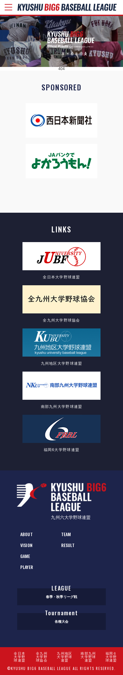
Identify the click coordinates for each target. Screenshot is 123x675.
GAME (25, 556)
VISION (26, 545)
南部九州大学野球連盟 (88, 657)
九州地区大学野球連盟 (64, 657)
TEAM (66, 534)
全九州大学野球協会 (41, 657)
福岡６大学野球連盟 (111, 657)
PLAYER (26, 567)
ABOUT (26, 534)
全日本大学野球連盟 (19, 657)
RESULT (68, 545)
